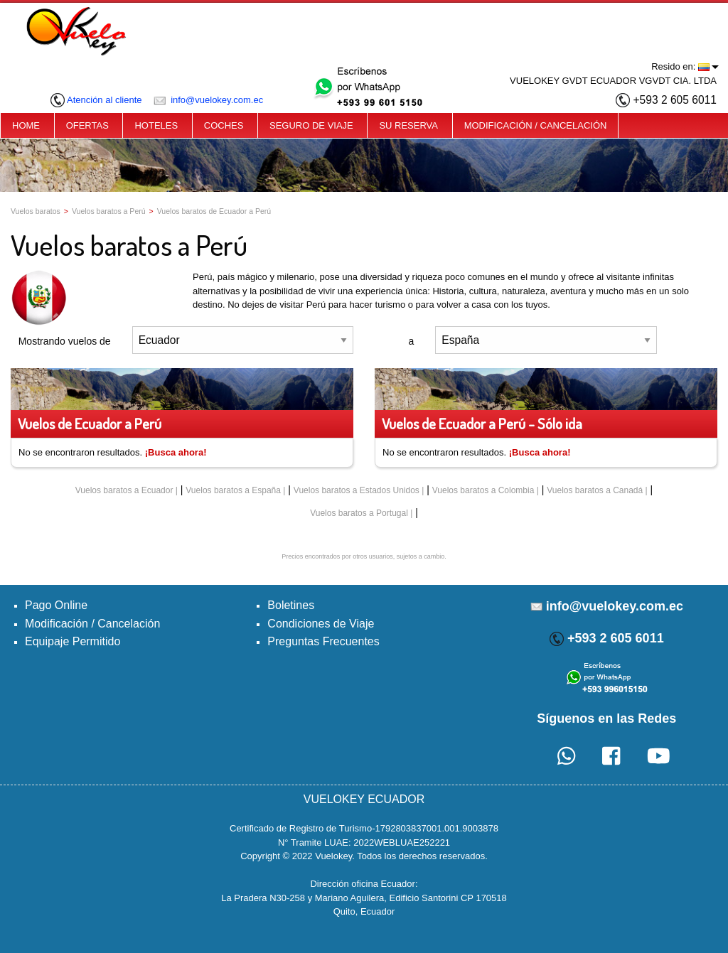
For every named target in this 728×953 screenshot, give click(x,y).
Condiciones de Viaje (320, 624)
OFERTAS (87, 125)
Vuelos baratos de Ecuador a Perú (214, 211)
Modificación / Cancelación (92, 624)
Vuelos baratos (35, 211)
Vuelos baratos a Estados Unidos (356, 490)
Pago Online (56, 605)
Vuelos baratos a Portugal (359, 513)
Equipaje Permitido (72, 641)
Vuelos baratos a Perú (109, 211)
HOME (26, 125)
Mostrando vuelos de (64, 341)
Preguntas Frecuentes (323, 641)
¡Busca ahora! (176, 452)
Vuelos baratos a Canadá (595, 490)
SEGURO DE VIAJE (311, 125)
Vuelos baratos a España (233, 490)
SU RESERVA (408, 125)
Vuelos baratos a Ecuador (124, 490)
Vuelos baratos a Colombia (483, 490)
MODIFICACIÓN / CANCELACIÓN (535, 125)
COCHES (224, 125)
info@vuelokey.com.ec (209, 100)
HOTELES (156, 125)
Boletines (290, 605)
